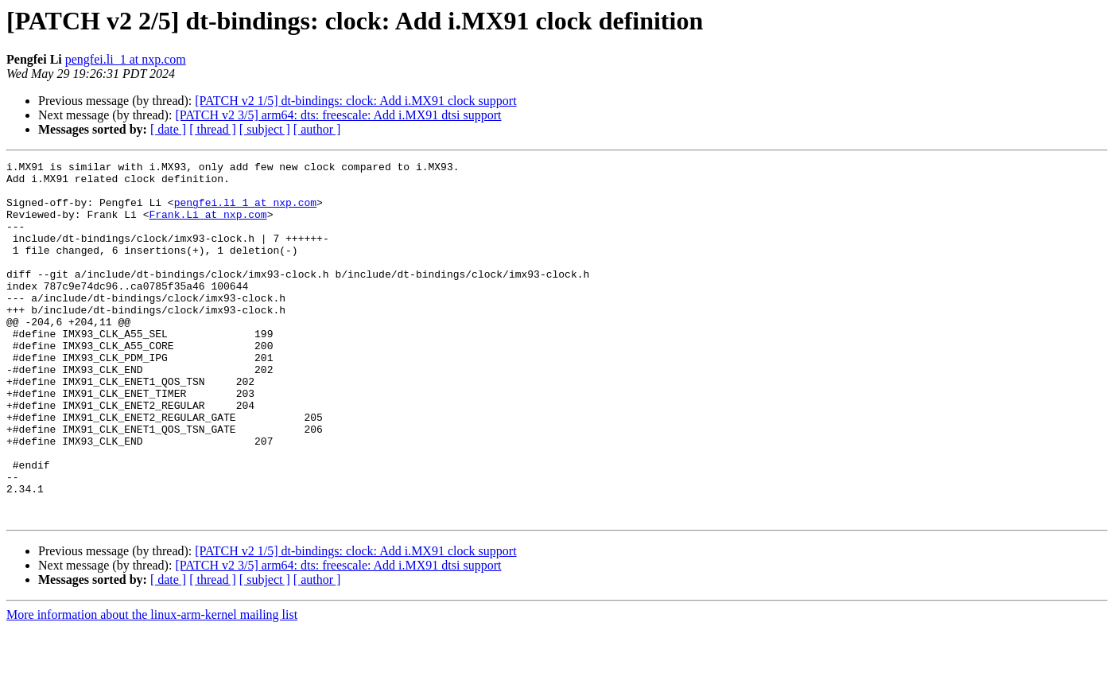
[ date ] (168, 129)
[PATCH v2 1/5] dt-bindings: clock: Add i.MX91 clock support (355, 100)
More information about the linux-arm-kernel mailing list (151, 686)
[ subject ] (264, 129)
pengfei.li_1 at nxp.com (125, 59)
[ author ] (317, 129)
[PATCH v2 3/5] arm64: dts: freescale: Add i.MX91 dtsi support (338, 115)
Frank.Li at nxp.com (207, 226)
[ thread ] (212, 129)
